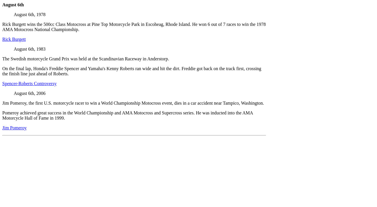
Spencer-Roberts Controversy (29, 83)
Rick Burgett (14, 39)
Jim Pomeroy (14, 127)
